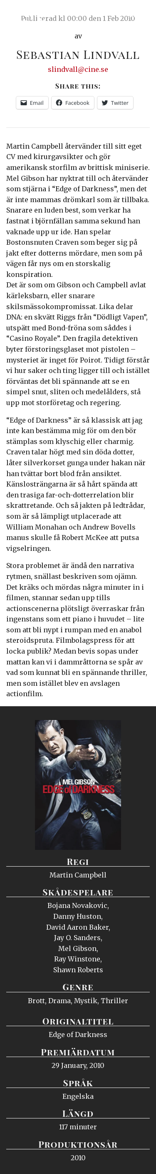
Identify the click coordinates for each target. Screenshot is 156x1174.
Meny (139, 14)
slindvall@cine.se (78, 69)
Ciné (27, 15)
